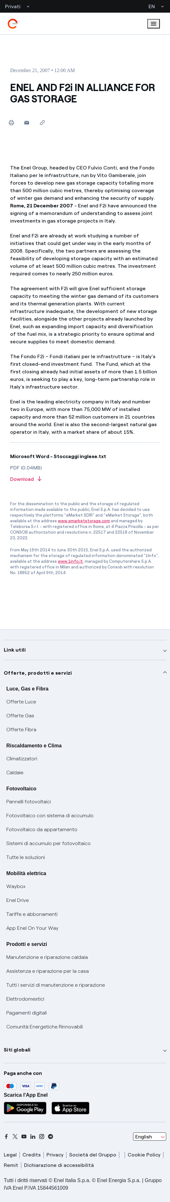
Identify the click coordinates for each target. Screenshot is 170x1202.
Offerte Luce (21, 702)
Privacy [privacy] (55, 1155)
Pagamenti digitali (26, 1013)
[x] (15, 1136)
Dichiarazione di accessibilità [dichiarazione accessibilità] (59, 1165)
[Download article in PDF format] (85, 479)
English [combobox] (143, 1137)
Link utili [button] (15, 650)
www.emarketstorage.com (84, 520)
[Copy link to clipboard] (42, 122)
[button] (27, 122)
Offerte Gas (20, 716)
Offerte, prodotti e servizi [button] (38, 673)
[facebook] (6, 1136)
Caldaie (14, 773)
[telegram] (50, 1136)
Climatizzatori (21, 759)
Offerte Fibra (21, 730)
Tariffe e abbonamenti (32, 914)
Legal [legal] (10, 1155)
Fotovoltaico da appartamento (41, 829)
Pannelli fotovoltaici (28, 802)
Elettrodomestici (25, 999)
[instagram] (41, 1136)
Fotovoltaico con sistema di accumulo (50, 816)
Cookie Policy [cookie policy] (144, 1155)
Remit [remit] (11, 1165)
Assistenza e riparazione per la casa (47, 971)
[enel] (13, 24)
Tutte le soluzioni (25, 857)
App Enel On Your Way (32, 928)
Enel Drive (17, 900)
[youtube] (24, 1136)
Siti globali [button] (17, 1050)
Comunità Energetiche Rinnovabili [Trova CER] (44, 1027)
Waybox (16, 886)
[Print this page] (11, 122)
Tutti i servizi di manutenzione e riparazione (55, 985)
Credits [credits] (31, 1155)
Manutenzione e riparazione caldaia (47, 957)
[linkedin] (32, 1136)
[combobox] (149, 1136)
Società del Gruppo (92, 1155)
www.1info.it (70, 561)
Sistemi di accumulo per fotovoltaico (48, 843)
